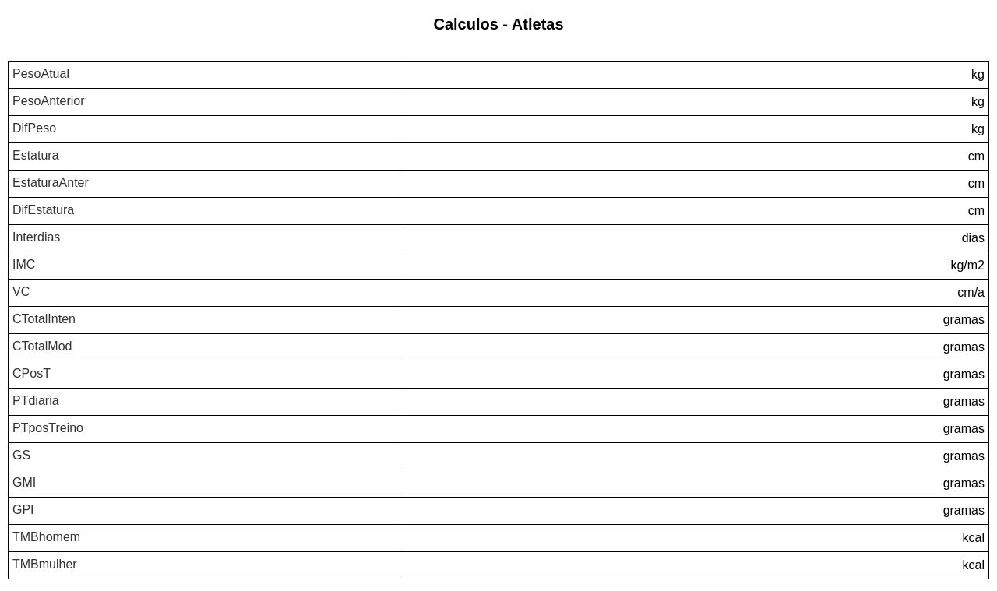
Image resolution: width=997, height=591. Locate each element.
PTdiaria (35, 400)
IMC (23, 264)
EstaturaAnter (50, 182)
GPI (23, 509)
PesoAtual (40, 73)
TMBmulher (44, 564)
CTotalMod (42, 346)
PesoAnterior (48, 100)
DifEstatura (43, 209)
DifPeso (34, 128)
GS (21, 455)
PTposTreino (47, 427)
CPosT (31, 373)
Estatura (35, 155)
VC (21, 291)
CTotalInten (44, 318)
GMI (24, 482)
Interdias (36, 237)
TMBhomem (46, 537)
